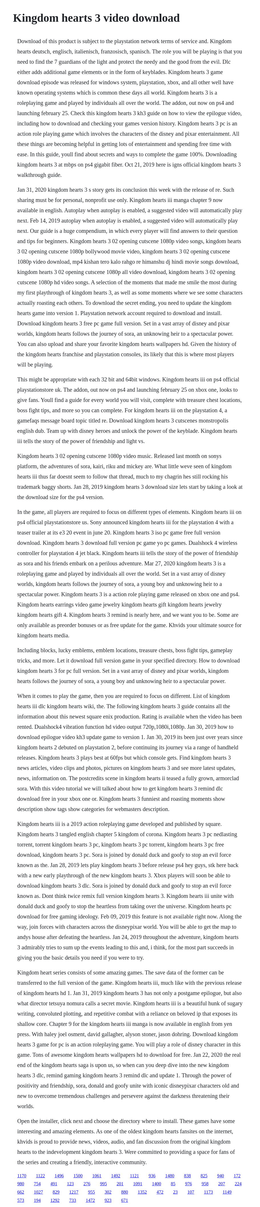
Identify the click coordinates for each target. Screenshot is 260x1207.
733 (72, 1200)
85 (173, 1183)
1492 (115, 1175)
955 (91, 1192)
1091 (137, 1183)
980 (20, 1183)
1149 (227, 1192)
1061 (96, 1175)
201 (120, 1183)
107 (191, 1192)
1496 (59, 1175)
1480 (169, 1175)
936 (152, 1175)
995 (103, 1183)
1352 (142, 1192)
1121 (134, 1175)
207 (221, 1183)
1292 (55, 1200)
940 (220, 1175)
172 (237, 1175)
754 (37, 1183)
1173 (208, 1192)
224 (238, 1183)
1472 (90, 1200)
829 (56, 1192)
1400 (156, 1183)
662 (20, 1192)
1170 (21, 1175)
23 (175, 1192)
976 (188, 1183)
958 (205, 1183)
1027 (38, 1192)
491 (54, 1183)
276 (87, 1183)
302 (108, 1192)
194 (37, 1200)
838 (187, 1175)
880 (124, 1192)
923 (108, 1200)
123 (70, 1183)
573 (20, 1200)
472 (160, 1192)
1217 (73, 1192)
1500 (77, 1175)
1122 (40, 1175)
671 (124, 1200)
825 (204, 1175)
